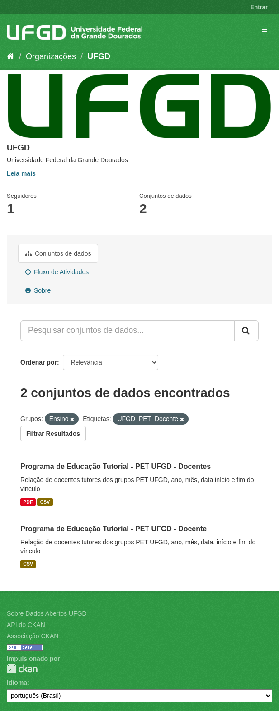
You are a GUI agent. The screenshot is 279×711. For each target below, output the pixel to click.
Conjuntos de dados (58, 253)
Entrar (259, 7)
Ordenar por (38, 362)
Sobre (38, 290)
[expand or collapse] (264, 31)
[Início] (10, 56)
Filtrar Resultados (53, 433)
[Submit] (246, 330)
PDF (28, 502)
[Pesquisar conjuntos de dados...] (127, 330)
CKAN (22, 669)
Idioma (17, 682)
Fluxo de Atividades (57, 272)
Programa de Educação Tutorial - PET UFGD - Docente (113, 529)
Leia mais (21, 173)
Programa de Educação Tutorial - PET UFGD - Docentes (115, 466)
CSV (45, 502)
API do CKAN (26, 624)
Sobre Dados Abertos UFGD (47, 613)
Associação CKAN (32, 636)
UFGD (98, 56)
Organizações (51, 56)
